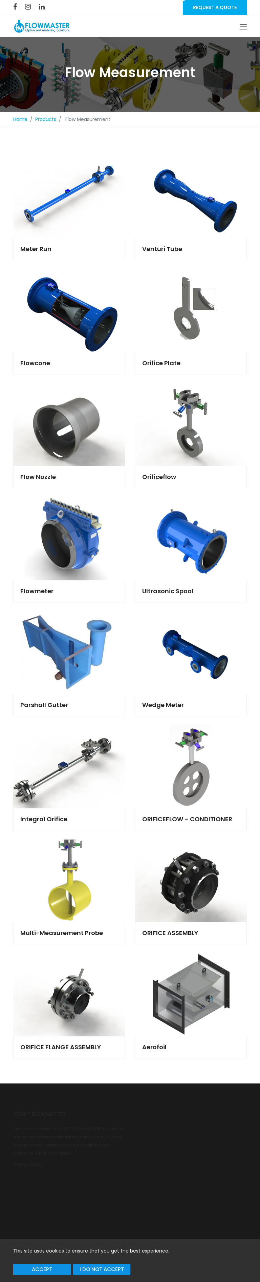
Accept (42, 1269)
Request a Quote (215, 7)
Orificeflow (159, 477)
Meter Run (35, 249)
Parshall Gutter (44, 705)
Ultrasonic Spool (167, 591)
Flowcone (35, 363)
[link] (15, 6)
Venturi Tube (162, 249)
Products (45, 119)
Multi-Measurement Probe (61, 933)
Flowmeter (36, 591)
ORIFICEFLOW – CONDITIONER (187, 819)
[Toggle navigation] (243, 27)
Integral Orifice (43, 819)
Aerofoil (154, 1047)
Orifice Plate (161, 363)
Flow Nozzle (38, 477)
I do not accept (102, 1269)
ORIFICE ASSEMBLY (170, 933)
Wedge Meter (163, 705)
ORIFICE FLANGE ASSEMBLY (60, 1047)
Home (20, 119)
